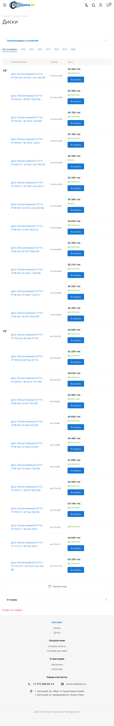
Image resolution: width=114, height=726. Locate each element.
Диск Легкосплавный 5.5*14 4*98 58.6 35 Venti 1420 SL (27, 293)
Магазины (57, 664)
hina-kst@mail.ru (76, 683)
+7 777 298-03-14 (43, 683)
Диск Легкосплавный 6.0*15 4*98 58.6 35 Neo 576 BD (27, 423)
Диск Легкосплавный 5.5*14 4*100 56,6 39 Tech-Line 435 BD (28, 75)
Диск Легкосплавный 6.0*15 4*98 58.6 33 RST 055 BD (27, 401)
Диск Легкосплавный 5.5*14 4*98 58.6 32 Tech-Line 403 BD (27, 206)
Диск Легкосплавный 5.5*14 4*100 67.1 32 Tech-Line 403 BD (28, 162)
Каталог (57, 622)
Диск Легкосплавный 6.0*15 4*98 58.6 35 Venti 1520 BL (27, 466)
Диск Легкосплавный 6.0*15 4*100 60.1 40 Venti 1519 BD (27, 379)
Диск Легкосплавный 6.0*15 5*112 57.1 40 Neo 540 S (27, 544)
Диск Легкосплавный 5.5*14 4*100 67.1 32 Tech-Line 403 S (27, 184)
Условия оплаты (57, 646)
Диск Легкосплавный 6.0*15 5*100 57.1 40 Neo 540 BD (27, 510)
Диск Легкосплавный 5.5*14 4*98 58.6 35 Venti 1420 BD (27, 271)
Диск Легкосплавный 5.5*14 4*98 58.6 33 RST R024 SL (27, 227)
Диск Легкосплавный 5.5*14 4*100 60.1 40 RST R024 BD (27, 97)
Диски (57, 632)
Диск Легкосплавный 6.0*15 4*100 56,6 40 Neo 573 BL (27, 336)
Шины (57, 627)
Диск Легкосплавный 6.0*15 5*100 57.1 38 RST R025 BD (27, 488)
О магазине (57, 658)
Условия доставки (57, 650)
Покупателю (57, 640)
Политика (57, 669)
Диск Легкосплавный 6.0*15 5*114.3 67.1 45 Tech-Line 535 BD (27, 566)
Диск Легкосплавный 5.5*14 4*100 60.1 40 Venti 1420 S (27, 141)
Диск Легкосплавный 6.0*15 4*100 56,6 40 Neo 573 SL (27, 358)
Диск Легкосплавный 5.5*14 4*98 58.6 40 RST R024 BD (27, 314)
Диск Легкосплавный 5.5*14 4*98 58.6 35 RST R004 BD (27, 249)
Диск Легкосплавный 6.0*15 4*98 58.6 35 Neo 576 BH (27, 445)
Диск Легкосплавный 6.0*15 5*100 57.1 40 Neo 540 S (27, 527)
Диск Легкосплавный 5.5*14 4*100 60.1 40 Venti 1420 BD (27, 119)
